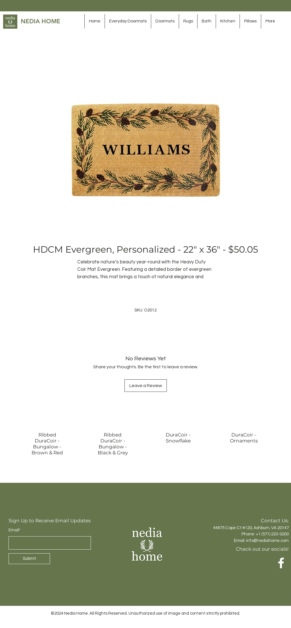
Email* (15, 530)
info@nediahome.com (267, 540)
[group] (145, 441)
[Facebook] (281, 563)
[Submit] (29, 558)
